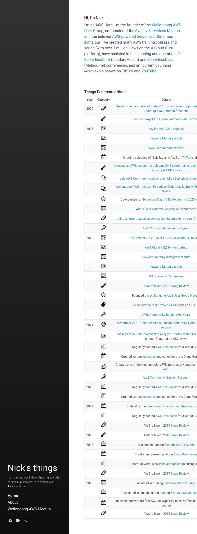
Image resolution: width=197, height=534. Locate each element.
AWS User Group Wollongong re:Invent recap (166, 209)
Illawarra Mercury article (166, 138)
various (137, 397)
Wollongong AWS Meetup (29, 509)
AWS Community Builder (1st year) (166, 377)
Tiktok (11, 486)
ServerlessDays (160, 59)
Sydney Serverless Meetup (157, 30)
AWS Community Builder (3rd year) (166, 228)
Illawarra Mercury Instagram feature (166, 257)
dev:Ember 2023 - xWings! (166, 129)
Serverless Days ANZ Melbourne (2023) (169, 199)
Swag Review (180, 425)
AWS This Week (166, 347)
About (13, 502)
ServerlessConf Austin (179, 445)
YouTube (27, 486)
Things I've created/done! (106, 92)
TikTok (127, 71)
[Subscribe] (10, 521)
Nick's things (32, 468)
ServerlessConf (97, 59)
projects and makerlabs (170, 464)
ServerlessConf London (179, 483)
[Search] (25, 521)
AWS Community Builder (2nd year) (166, 315)
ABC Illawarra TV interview (166, 276)
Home (13, 495)
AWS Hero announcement (166, 148)
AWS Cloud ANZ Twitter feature (166, 247)
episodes (149, 356)
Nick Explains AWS (164, 305)
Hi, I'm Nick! (94, 17)
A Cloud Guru (162, 48)
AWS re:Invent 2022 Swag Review (166, 286)
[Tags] (18, 521)
